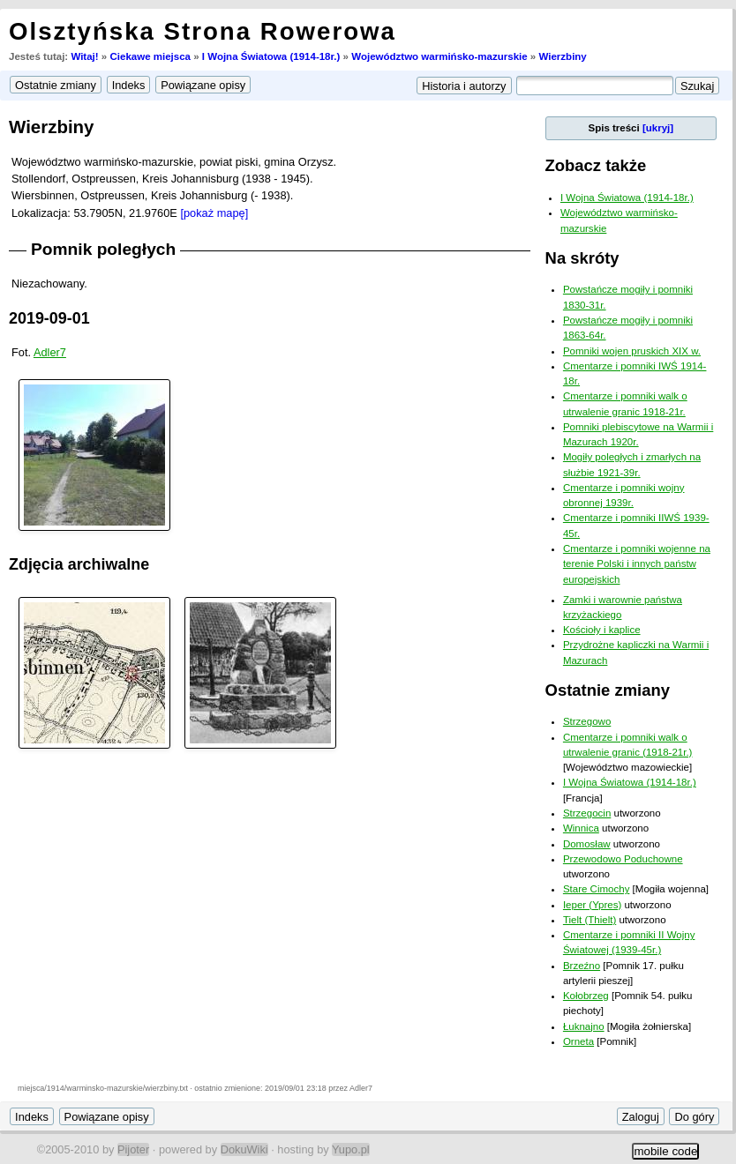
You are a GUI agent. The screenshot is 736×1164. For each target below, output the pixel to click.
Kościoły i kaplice (602, 629)
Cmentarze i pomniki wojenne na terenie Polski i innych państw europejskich (636, 564)
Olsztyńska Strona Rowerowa (202, 31)
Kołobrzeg (586, 995)
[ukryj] (657, 128)
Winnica (581, 828)
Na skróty (582, 258)
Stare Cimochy (596, 889)
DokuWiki (244, 1149)
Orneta (578, 1041)
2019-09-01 (49, 318)
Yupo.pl (351, 1149)
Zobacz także (596, 165)
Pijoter (133, 1149)
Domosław (587, 844)
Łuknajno (584, 1026)
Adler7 (50, 352)
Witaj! (84, 56)
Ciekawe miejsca (150, 56)
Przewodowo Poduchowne (623, 859)
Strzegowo (587, 721)
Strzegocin (587, 813)
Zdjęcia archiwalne (79, 564)
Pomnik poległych (103, 249)
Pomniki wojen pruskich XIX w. (632, 351)
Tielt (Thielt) (589, 919)
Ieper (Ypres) (592, 904)
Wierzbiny (562, 56)
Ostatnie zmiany (607, 690)
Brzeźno (581, 965)
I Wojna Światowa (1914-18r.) (271, 56)
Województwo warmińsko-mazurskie (439, 56)
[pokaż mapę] (214, 213)
